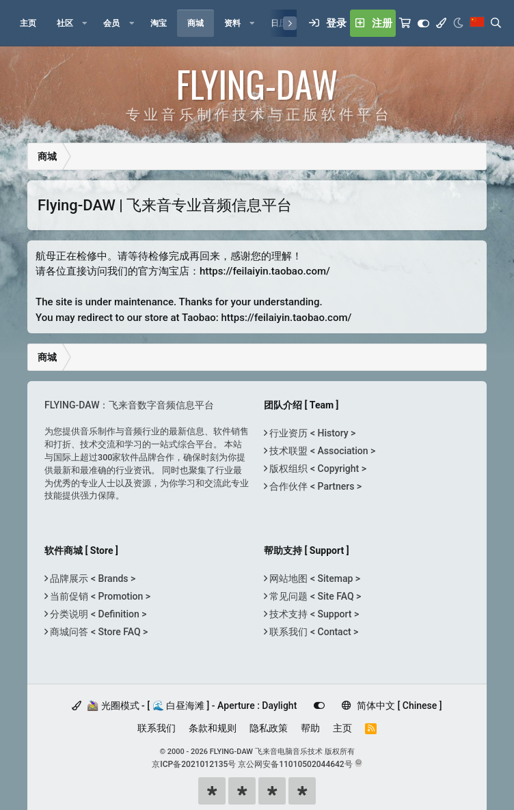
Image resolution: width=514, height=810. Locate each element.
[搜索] (495, 23)
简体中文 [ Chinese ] (392, 705)
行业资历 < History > (311, 433)
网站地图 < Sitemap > (313, 578)
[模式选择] (441, 23)
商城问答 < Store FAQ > (98, 631)
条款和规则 (212, 728)
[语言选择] (477, 23)
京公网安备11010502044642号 (295, 764)
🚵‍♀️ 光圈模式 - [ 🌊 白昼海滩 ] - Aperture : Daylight (184, 705)
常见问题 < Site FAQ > (314, 596)
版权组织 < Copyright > (316, 468)
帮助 (310, 728)
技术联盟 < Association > (321, 450)
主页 (342, 728)
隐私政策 (268, 728)
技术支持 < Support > (313, 614)
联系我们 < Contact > (312, 631)
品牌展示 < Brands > (91, 578)
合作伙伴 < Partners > (314, 486)
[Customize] (423, 23)
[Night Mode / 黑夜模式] (458, 23)
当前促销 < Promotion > (99, 596)
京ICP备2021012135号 (194, 764)
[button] (85, 23)
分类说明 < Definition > (97, 614)
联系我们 (156, 728)
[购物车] (405, 23)
